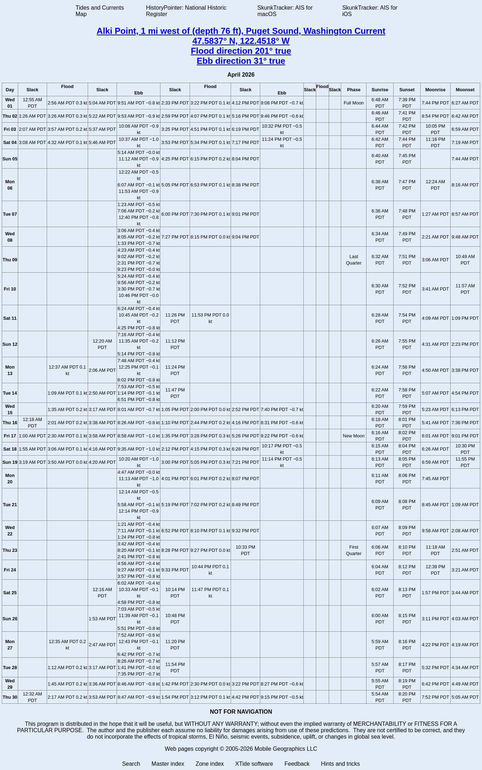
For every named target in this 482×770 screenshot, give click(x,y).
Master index (168, 764)
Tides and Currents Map (100, 11)
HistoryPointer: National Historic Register (186, 11)
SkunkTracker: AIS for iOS (370, 11)
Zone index (210, 764)
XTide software (254, 764)
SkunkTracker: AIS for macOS (285, 11)
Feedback (296, 764)
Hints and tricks (340, 764)
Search (131, 764)
